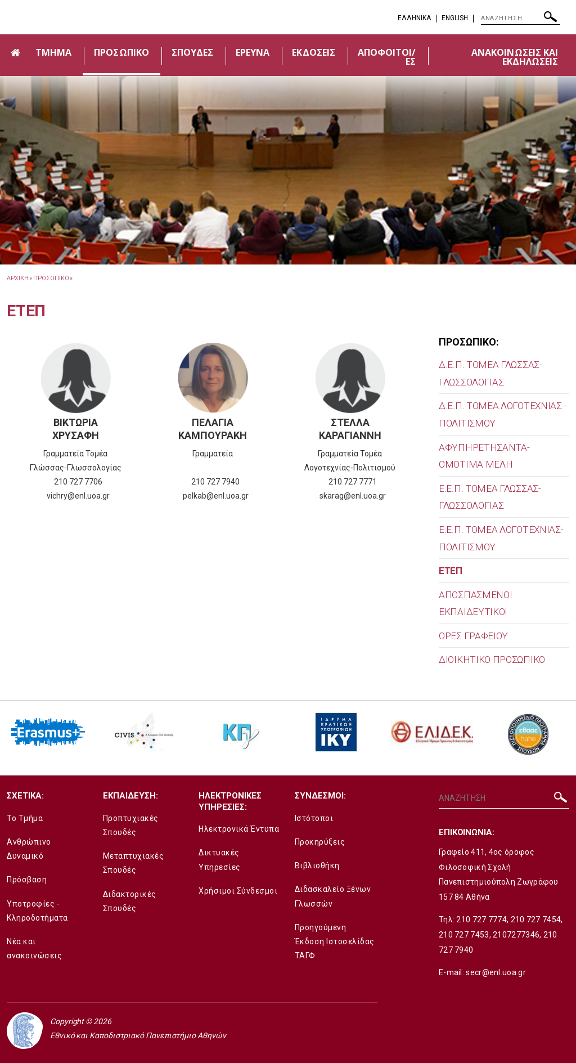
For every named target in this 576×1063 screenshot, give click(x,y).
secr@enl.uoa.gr (496, 972)
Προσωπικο (51, 278)
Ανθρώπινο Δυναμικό (29, 848)
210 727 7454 (536, 919)
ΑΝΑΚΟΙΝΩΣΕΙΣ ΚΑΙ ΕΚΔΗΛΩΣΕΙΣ (514, 57)
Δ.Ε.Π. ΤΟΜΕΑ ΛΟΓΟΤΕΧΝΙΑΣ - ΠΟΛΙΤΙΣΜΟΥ (502, 414)
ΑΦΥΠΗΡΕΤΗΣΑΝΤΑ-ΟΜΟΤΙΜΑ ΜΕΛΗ (484, 456)
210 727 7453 (464, 934)
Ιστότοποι (314, 818)
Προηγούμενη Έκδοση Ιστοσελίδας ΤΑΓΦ (335, 941)
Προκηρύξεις (320, 841)
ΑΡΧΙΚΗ (17, 278)
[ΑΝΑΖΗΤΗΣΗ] (520, 18)
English (455, 18)
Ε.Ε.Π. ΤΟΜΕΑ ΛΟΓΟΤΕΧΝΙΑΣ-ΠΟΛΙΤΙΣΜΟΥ (501, 538)
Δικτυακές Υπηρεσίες (220, 859)
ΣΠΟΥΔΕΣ (192, 52)
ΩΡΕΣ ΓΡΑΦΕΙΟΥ (473, 636)
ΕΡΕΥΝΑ (252, 52)
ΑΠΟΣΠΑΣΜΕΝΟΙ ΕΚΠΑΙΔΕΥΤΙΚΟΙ (475, 603)
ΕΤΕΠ (450, 570)
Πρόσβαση (27, 879)
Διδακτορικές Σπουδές (129, 901)
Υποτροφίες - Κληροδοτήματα (37, 910)
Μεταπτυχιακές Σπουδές (133, 862)
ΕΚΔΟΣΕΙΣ (313, 52)
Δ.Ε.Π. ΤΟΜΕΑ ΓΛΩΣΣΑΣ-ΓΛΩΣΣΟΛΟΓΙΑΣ (490, 373)
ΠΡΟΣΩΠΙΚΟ (121, 52)
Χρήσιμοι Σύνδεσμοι (238, 890)
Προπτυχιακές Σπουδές (131, 825)
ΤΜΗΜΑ (53, 52)
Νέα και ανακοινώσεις (34, 948)
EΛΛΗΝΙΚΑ (414, 18)
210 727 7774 (481, 919)
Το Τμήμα (25, 818)
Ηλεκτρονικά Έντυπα (239, 828)
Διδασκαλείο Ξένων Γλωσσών (333, 896)
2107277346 (516, 934)
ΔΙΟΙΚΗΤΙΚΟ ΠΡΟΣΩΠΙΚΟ (492, 659)
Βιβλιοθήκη (317, 865)
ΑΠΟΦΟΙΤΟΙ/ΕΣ (387, 57)
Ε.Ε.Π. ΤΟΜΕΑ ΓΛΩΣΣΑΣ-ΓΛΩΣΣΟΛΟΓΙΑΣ (490, 497)
